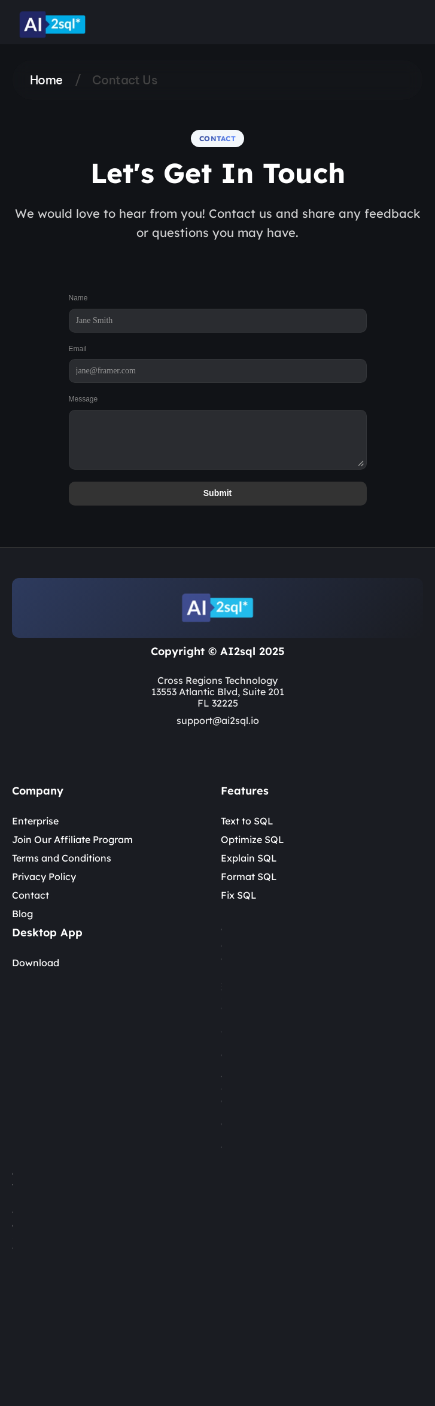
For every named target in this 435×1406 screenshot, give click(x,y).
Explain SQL (249, 858)
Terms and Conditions (61, 858)
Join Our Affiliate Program (72, 839)
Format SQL (249, 876)
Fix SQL (239, 895)
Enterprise (35, 821)
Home (46, 79)
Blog (22, 914)
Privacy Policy (44, 876)
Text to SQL (247, 821)
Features (245, 791)
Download (35, 963)
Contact (30, 895)
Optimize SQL (252, 839)
